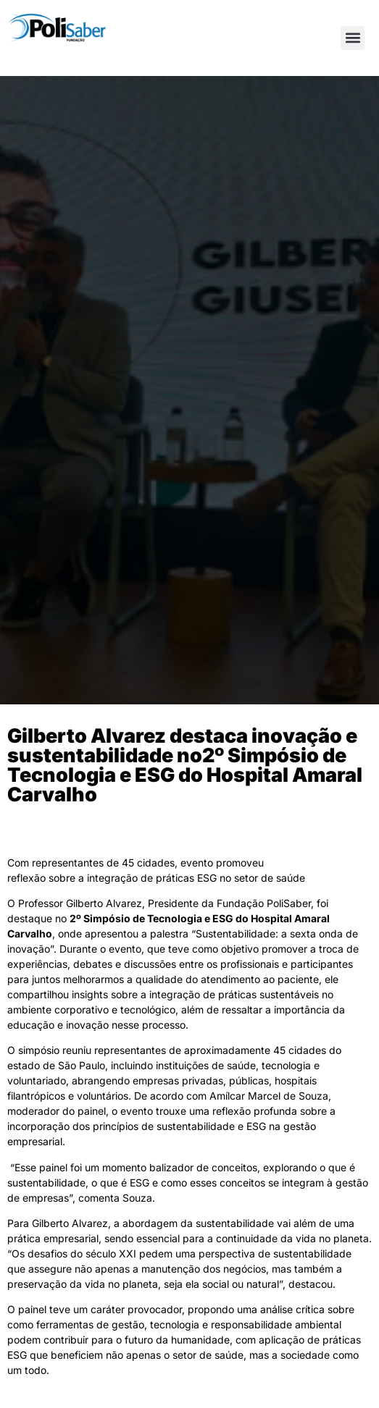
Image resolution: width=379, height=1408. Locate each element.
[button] (353, 38)
